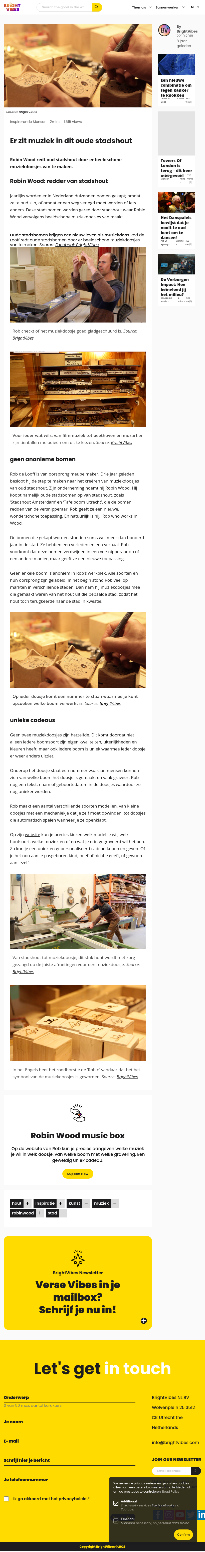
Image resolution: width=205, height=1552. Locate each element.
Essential (127, 1519)
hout (17, 1203)
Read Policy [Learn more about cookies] (170, 1491)
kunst (74, 1203)
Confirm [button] (183, 1534)
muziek (101, 1203)
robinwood (23, 1213)
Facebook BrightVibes (77, 245)
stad (52, 1213)
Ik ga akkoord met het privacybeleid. (50, 1499)
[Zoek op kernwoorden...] (97, 7)
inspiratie (45, 1203)
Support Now (78, 1173)
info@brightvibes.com (175, 1443)
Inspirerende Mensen (28, 121)
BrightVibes (28, 112)
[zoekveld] (64, 7)
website (32, 834)
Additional (129, 1501)
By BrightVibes (187, 29)
